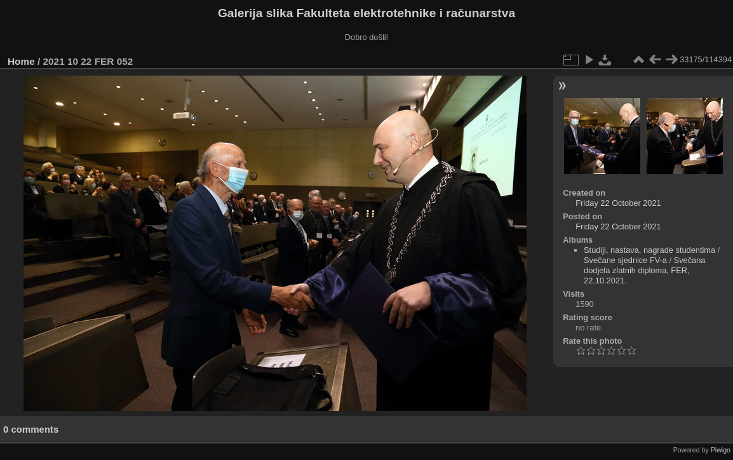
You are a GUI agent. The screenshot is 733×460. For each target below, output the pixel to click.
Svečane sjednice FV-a (625, 260)
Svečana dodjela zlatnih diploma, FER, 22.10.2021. (644, 270)
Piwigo (720, 450)
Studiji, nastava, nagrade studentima (649, 250)
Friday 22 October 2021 (618, 203)
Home (21, 61)
